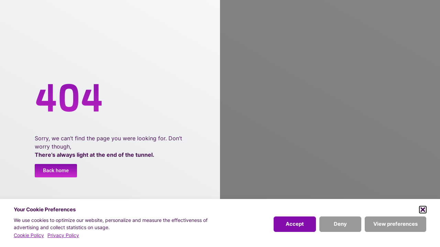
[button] (422, 209)
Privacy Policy (63, 235)
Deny (340, 224)
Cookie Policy (29, 235)
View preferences (395, 224)
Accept (295, 224)
